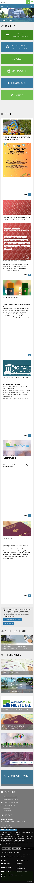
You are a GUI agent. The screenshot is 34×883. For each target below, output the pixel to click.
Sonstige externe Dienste (6, 876)
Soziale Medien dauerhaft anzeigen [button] (12, 619)
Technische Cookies (7, 857)
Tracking (4, 860)
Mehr (25, 194)
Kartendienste (6, 867)
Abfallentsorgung (11, 298)
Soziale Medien (6, 871)
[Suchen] (17, 6)
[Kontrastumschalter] (28, 2)
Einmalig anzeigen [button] (8, 623)
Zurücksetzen (31, 6)
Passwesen (7, 538)
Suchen (2, 6)
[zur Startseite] (3, 2)
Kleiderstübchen (10, 458)
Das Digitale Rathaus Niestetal (16, 378)
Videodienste (5, 863)
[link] (17, 158)
